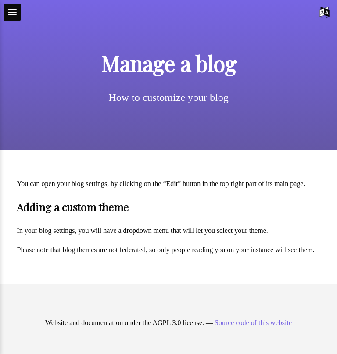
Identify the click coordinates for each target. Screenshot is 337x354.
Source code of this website (253, 322)
